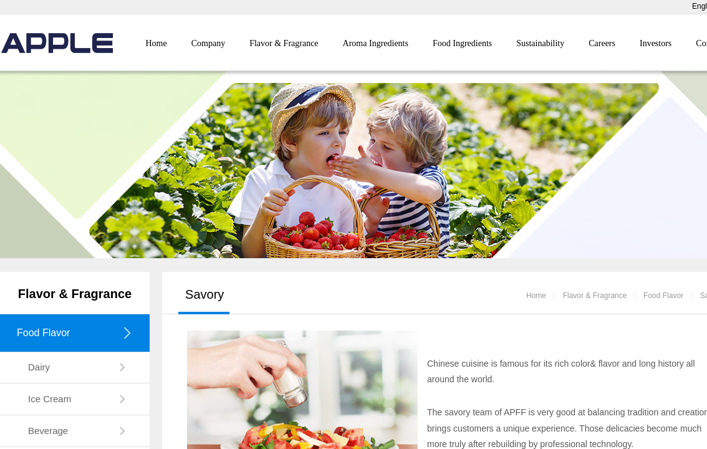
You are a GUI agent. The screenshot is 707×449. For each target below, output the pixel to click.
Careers (602, 43)
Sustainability (540, 43)
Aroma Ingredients (375, 43)
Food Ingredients (462, 43)
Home (156, 43)
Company (208, 43)
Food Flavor (663, 295)
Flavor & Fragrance (283, 43)
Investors (655, 43)
